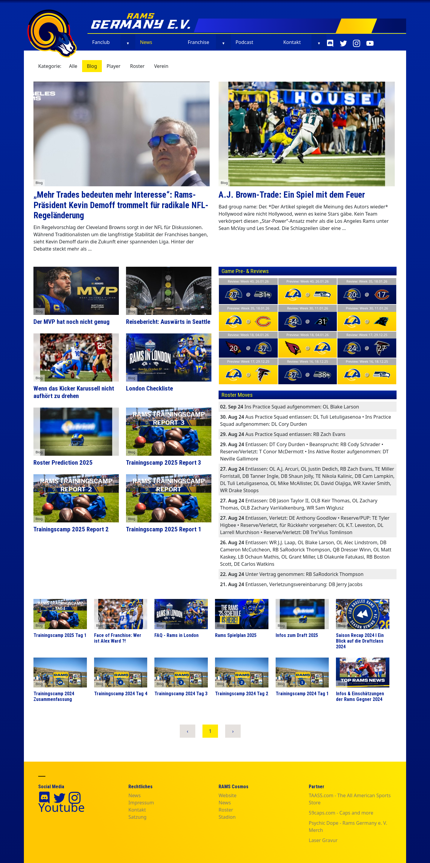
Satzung (137, 817)
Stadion (227, 817)
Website (227, 795)
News (146, 42)
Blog (92, 66)
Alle (73, 66)
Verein (161, 66)
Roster (137, 66)
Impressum (141, 802)
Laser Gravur (323, 840)
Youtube (61, 807)
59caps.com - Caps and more (341, 812)
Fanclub (101, 42)
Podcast (244, 42)
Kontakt (292, 42)
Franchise (198, 42)
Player (114, 66)
